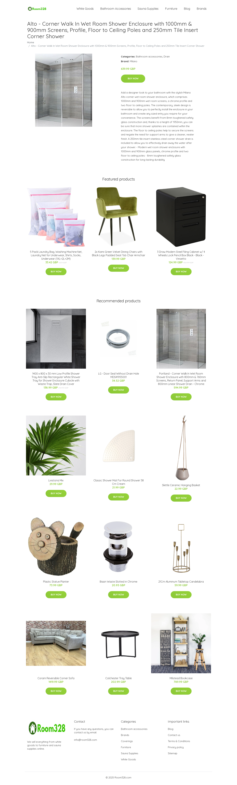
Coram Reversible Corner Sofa (56, 679)
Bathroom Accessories (115, 9)
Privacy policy (176, 749)
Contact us (174, 736)
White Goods (85, 9)
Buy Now (133, 80)
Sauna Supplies (148, 9)
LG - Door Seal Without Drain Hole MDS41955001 (118, 377)
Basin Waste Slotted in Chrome (118, 583)
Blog (187, 9)
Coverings (127, 743)
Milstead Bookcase (181, 679)
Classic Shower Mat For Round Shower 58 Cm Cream (118, 484)
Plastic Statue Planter (56, 583)
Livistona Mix (56, 482)
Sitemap (172, 755)
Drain (167, 58)
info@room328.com (85, 741)
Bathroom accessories (149, 58)
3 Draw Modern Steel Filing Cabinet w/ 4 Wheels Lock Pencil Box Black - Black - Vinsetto (181, 257)
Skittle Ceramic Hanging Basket (181, 486)
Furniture (171, 9)
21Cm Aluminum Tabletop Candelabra (181, 583)
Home (30, 44)
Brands (202, 9)
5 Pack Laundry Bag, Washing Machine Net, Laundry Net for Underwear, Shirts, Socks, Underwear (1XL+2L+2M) (56, 257)
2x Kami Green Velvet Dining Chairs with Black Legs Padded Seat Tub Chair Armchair (118, 255)
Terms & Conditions (179, 743)
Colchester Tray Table (118, 679)
